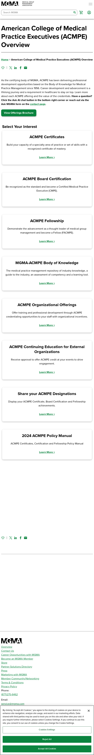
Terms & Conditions (12, 682)
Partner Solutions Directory (16, 666)
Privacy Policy (9, 686)
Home (4, 59)
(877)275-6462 (9, 694)
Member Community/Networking (20, 678)
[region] (47, 730)
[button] (81, 12)
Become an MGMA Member (17, 658)
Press (4, 670)
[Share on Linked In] (15, 67)
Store (4, 662)
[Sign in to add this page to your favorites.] (2, 67)
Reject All (46, 739)
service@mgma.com (12, 703)
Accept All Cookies (47, 748)
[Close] (88, 710)
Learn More (47, 157)
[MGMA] (17, 4)
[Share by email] (25, 67)
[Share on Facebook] (20, 67)
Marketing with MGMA (14, 674)
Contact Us (7, 651)
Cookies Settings (47, 729)
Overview (6, 647)
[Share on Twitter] (10, 67)
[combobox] (36, 12)
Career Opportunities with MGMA (20, 654)
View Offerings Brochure (18, 113)
